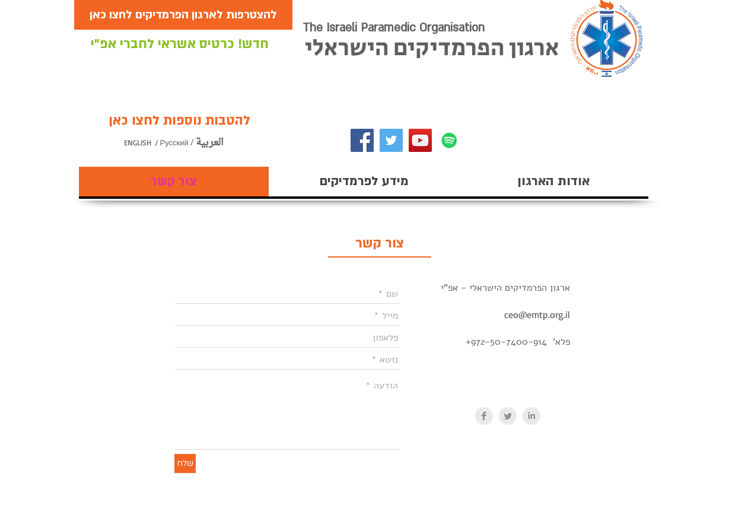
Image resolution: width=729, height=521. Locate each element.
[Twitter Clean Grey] (508, 416)
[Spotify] (449, 140)
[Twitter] (391, 140)
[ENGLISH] (149, 143)
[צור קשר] (379, 243)
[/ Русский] (183, 143)
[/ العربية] (212, 143)
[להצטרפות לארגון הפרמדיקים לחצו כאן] (183, 15)
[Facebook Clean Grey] (484, 416)
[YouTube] (420, 140)
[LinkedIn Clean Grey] (531, 416)
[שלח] (185, 463)
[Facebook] (362, 140)
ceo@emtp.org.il (537, 314)
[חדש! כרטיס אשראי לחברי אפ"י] (180, 44)
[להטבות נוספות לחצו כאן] (179, 120)
